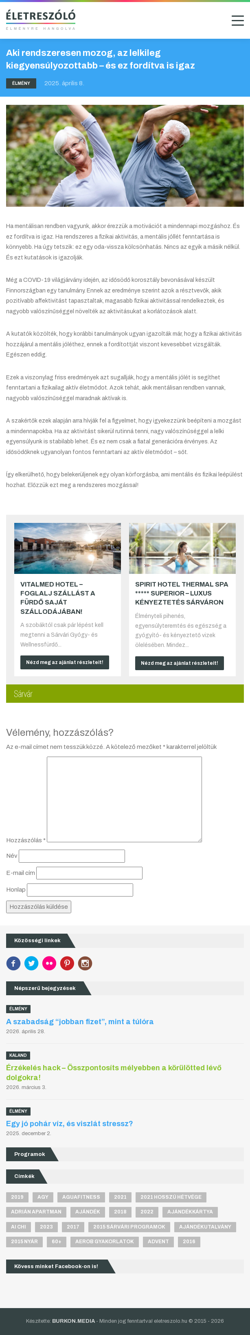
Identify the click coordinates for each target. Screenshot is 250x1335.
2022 (147, 1212)
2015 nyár (24, 1241)
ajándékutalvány (205, 1227)
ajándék (87, 1212)
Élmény (21, 83)
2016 (189, 1241)
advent (158, 1241)
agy (42, 1197)
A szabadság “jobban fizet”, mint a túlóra (80, 1022)
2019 (17, 1197)
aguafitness (81, 1197)
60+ (56, 1241)
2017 (73, 1227)
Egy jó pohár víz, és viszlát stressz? (69, 1124)
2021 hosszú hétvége (171, 1197)
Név (12, 855)
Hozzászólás (26, 840)
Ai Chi (18, 1227)
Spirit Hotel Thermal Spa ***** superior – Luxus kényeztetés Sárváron (181, 593)
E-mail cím (20, 873)
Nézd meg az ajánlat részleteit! (64, 662)
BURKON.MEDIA (73, 1321)
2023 (46, 1227)
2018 (120, 1212)
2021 (120, 1197)
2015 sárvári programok (129, 1227)
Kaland (18, 1055)
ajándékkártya (190, 1212)
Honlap (16, 889)
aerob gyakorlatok (104, 1241)
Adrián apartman (36, 1212)
